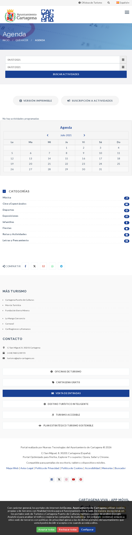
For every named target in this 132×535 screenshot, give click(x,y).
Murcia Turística (13, 305)
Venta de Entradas (66, 393)
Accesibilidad (92, 468)
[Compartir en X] (34, 266)
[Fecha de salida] (62, 67)
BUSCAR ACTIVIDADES (66, 74)
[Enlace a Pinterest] (80, 479)
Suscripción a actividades (90, 100)
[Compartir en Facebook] (25, 266)
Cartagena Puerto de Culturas (19, 300)
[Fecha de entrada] (62, 59)
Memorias (107, 468)
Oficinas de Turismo (91, 2)
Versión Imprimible (35, 100)
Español (122, 2)
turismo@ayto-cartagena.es (20, 358)
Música (66, 197)
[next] (84, 135)
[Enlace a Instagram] (66, 479)
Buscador (120, 468)
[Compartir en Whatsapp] (52, 266)
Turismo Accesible (66, 415)
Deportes (66, 210)
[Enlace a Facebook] (52, 479)
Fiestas (66, 228)
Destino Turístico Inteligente (66, 404)
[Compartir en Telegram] (61, 266)
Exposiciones (66, 216)
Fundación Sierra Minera (17, 310)
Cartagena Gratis (66, 382)
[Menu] (126, 12)
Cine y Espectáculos (66, 203)
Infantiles (66, 222)
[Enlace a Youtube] (73, 479)
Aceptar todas (46, 529)
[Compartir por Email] (43, 266)
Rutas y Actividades (66, 234)
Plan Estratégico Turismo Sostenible (66, 425)
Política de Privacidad (47, 468)
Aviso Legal (26, 468)
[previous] (48, 135)
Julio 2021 (66, 135)
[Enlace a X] (59, 479)
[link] (20, 14)
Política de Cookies (72, 468)
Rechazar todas (68, 529)
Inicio (6, 40)
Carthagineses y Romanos (18, 329)
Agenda (40, 40)
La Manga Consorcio (15, 318)
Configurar (87, 529)
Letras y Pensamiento (66, 240)
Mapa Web (12, 468)
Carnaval (9, 323)
